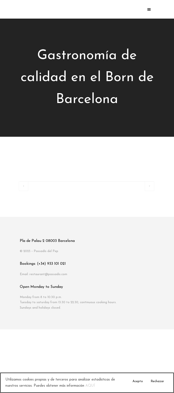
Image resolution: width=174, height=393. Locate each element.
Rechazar (157, 381)
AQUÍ (90, 386)
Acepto (138, 381)
